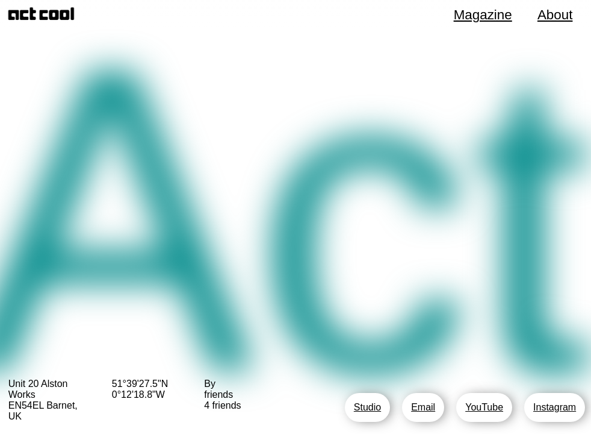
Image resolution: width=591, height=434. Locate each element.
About (555, 14)
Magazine (483, 14)
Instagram (554, 407)
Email (423, 407)
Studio (367, 407)
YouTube (484, 407)
